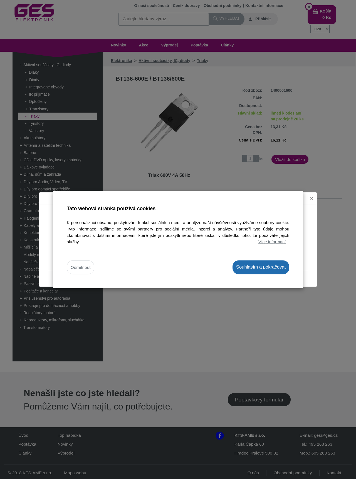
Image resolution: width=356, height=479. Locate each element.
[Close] (311, 194)
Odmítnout (81, 267)
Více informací (272, 241)
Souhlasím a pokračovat (261, 267)
